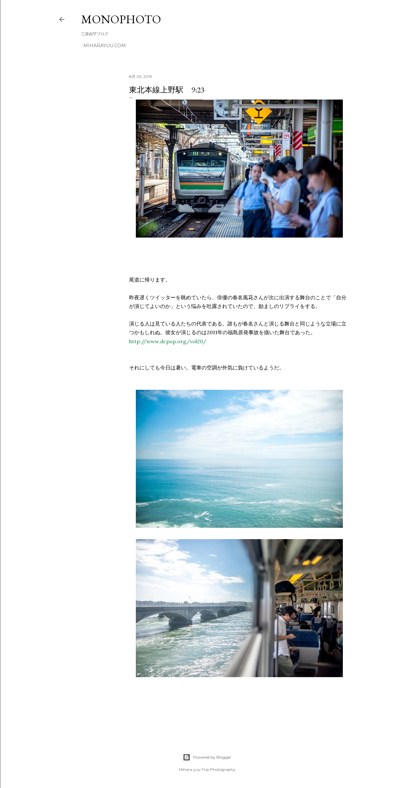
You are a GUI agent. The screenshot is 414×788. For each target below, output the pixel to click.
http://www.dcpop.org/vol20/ (167, 341)
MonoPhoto (121, 19)
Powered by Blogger (207, 757)
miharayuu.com (104, 45)
